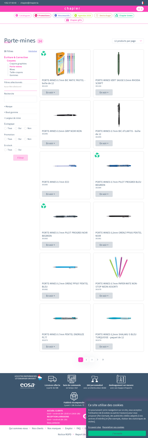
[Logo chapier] (72, 9)
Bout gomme (11, 112)
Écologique (9, 123)
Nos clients (37, 429)
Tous (10, 128)
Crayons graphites (18, 63)
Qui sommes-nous (18, 429)
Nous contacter (53, 423)
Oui (19, 128)
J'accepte (117, 433)
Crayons (11, 60)
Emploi (68, 429)
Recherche (9, 93)
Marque (8, 106)
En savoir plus (94, 427)
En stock (8, 145)
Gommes (14, 75)
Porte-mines (16, 66)
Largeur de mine (12, 118)
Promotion (9, 134)
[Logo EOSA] (28, 387)
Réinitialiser (32, 51)
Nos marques (54, 429)
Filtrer (20, 157)
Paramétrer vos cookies (113, 427)
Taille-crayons (16, 72)
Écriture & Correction (16, 57)
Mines (12, 69)
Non (29, 128)
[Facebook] (86, 416)
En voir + (50, 92)
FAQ (79, 429)
